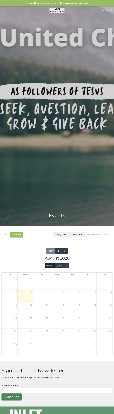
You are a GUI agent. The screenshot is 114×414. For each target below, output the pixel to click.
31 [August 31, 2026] (31, 343)
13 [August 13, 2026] (78, 304)
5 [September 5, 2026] (111, 343)
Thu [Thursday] (73, 274)
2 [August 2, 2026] (16, 291)
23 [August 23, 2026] (15, 330)
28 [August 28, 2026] (94, 330)
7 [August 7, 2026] (95, 291)
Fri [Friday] (88, 274)
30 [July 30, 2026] (78, 279)
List (5, 234)
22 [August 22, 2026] (110, 318)
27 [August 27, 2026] (78, 330)
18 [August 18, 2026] (47, 318)
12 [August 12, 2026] (62, 304)
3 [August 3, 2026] (32, 291)
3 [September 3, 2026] (79, 343)
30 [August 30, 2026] (15, 343)
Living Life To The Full (69, 234)
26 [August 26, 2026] (62, 330)
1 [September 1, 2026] (47, 343)
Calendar (16, 234)
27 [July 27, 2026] (31, 279)
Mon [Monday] (25, 274)
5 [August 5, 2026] (63, 291)
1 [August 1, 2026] (111, 279)
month (49, 265)
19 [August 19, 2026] (62, 318)
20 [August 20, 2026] (78, 318)
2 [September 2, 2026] (63, 343)
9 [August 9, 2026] (16, 304)
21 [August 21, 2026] (94, 318)
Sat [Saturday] (104, 274)
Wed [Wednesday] (57, 274)
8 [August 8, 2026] (111, 291)
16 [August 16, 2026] (15, 318)
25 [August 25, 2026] (47, 330)
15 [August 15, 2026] (110, 304)
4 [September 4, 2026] (95, 343)
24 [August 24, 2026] (31, 330)
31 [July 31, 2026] (94, 279)
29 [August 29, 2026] (110, 330)
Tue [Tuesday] (41, 274)
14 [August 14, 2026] (94, 304)
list (66, 265)
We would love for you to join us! (57, 3)
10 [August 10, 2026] (31, 304)
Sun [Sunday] (9, 274)
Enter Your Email (10, 385)
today (51, 250)
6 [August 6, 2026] (79, 291)
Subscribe (11, 397)
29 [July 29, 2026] (62, 279)
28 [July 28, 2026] (47, 279)
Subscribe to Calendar (99, 234)
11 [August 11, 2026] (47, 304)
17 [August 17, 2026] (31, 318)
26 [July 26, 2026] (15, 279)
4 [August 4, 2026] (47, 291)
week (59, 265)
